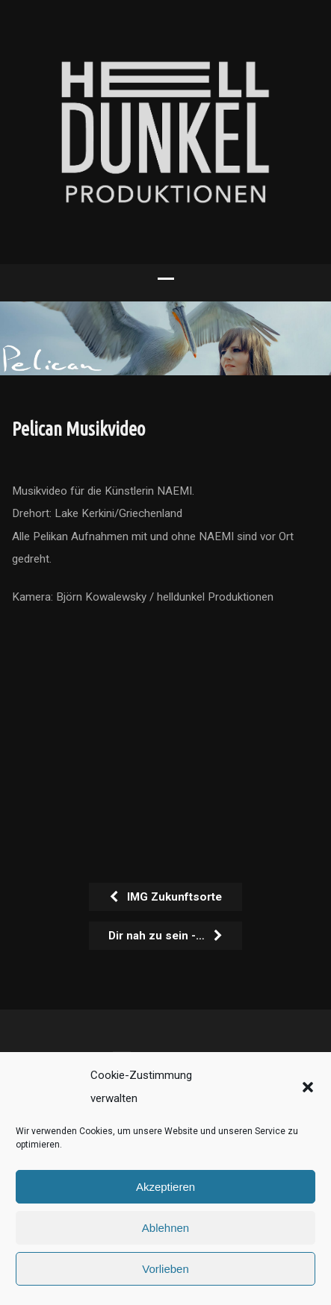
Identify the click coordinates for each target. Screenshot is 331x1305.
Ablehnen (165, 1227)
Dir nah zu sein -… (165, 935)
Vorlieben (165, 1268)
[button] (307, 1087)
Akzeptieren (165, 1186)
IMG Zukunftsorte (165, 897)
